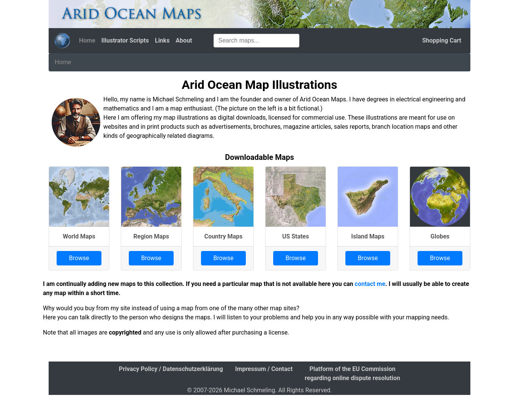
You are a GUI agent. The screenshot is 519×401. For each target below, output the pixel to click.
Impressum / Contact (264, 369)
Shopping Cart (441, 40)
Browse (79, 258)
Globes (439, 236)
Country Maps (223, 236)
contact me (370, 283)
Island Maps (367, 236)
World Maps (79, 236)
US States (295, 236)
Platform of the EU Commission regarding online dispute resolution (352, 373)
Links (162, 40)
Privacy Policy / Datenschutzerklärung (171, 369)
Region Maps (151, 236)
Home (87, 40)
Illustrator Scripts (125, 40)
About (184, 40)
